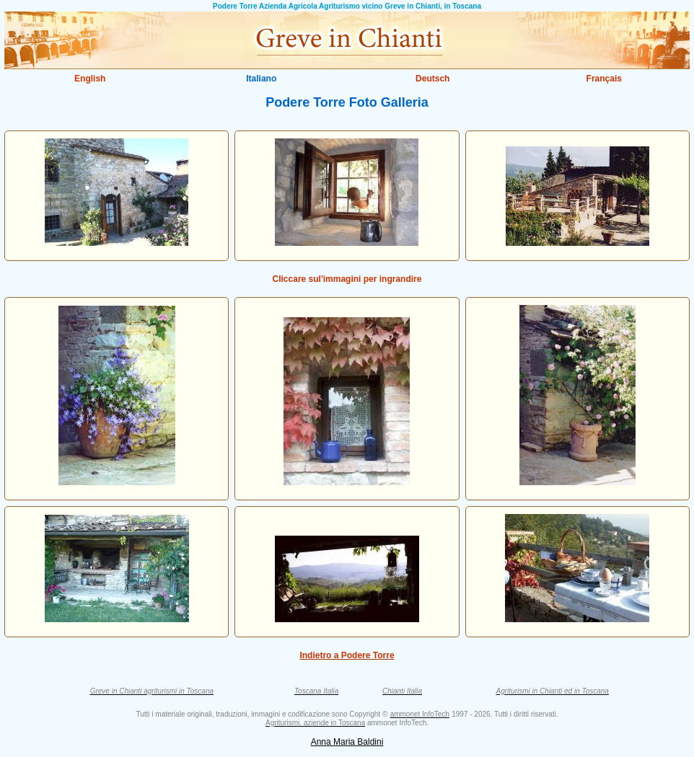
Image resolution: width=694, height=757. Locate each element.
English (89, 79)
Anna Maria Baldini (347, 742)
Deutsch (432, 79)
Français (604, 79)
